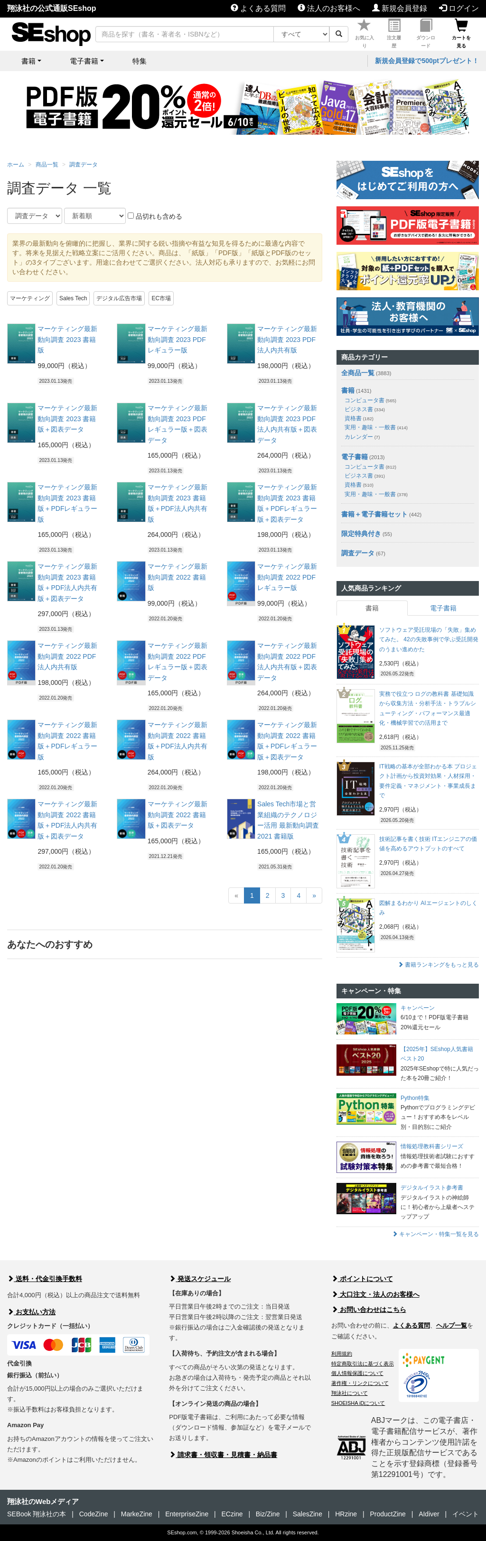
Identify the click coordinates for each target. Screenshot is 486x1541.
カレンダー (362, 437)
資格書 (359, 418)
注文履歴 (394, 33)
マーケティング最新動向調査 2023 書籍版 (67, 339)
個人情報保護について (357, 1373)
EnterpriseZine (186, 1514)
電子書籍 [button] (84, 61)
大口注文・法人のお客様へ (375, 1294)
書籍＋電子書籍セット (374, 514)
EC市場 (161, 298)
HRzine (346, 1514)
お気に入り (364, 33)
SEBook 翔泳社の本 (36, 1514)
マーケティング (30, 298)
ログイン (459, 8)
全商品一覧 (357, 373)
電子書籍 (354, 457)
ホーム (15, 164)
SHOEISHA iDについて (358, 1403)
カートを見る (461, 33)
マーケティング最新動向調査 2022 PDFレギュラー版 (287, 577)
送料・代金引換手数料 (44, 1279)
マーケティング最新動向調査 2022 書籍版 (177, 577)
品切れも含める (155, 216)
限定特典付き (361, 533)
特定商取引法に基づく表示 (362, 1363)
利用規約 (341, 1353)
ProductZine (387, 1514)
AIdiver (429, 1514)
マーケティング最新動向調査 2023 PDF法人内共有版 (287, 339)
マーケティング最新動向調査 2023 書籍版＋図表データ (67, 418)
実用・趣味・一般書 (376, 427)
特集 (139, 61)
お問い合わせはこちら (368, 1309)
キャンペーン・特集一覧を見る (435, 1234)
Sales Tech (73, 298)
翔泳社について (349, 1393)
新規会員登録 (399, 8)
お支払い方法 (31, 1312)
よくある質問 (258, 8)
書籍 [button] (28, 61)
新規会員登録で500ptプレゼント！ (427, 61)
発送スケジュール (200, 1279)
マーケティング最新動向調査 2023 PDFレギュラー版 (177, 339)
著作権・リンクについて (360, 1383)
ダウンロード (425, 33)
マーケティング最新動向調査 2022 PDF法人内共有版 (67, 656)
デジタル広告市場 (119, 298)
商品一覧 (47, 164)
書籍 (348, 390)
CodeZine (93, 1514)
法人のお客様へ (329, 8)
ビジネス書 (365, 409)
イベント (465, 1514)
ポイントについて (362, 1279)
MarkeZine (136, 1514)
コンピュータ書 (370, 400)
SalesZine (307, 1514)
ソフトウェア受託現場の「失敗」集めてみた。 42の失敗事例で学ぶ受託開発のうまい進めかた (428, 640)
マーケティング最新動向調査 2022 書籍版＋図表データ (177, 814)
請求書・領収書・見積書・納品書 (223, 1454)
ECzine (232, 1514)
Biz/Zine (268, 1514)
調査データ (83, 164)
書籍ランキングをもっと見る (438, 964)
